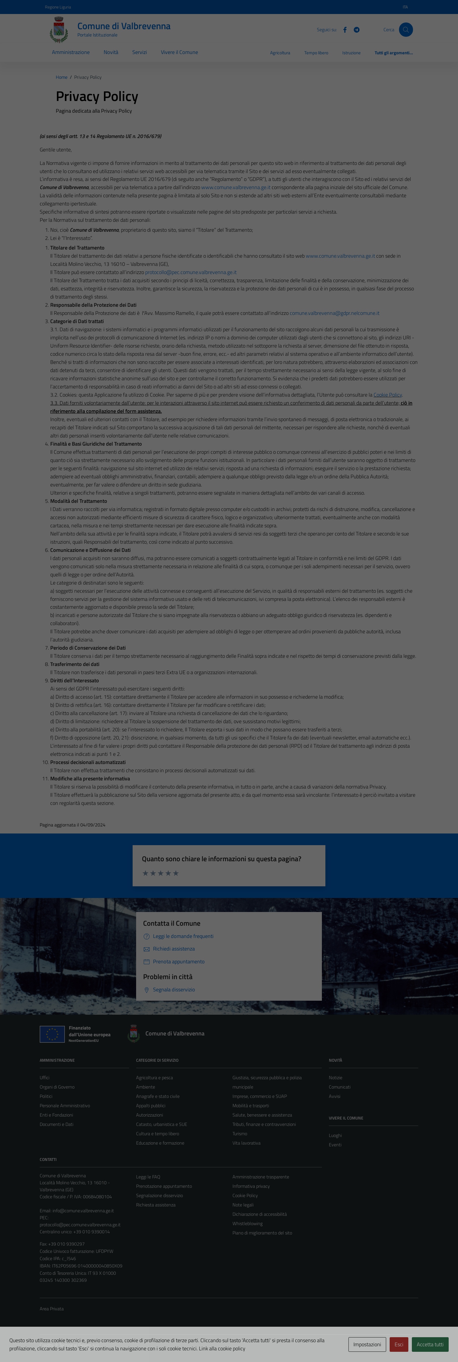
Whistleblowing (248, 1223)
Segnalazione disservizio (159, 1195)
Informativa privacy (251, 1186)
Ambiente (145, 1086)
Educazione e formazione (160, 1142)
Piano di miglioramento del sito (262, 1232)
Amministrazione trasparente (261, 1176)
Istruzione (351, 52)
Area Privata (52, 1308)
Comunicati (340, 1086)
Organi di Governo (57, 1086)
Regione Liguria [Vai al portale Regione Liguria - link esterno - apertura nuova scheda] (58, 7)
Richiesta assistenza (156, 1204)
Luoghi (335, 1135)
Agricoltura (280, 52)
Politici (46, 1096)
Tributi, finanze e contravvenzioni (264, 1124)
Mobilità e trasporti (251, 1105)
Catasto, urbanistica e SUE (161, 1124)
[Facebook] (342, 29)
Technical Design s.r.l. (79, 1345)
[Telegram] (354, 29)
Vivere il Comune (179, 52)
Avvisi (334, 1096)
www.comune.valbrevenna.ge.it (235, 187)
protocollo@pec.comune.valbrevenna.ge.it (191, 272)
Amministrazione (71, 52)
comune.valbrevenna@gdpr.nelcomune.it (334, 313)
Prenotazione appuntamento (164, 1186)
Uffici (44, 1077)
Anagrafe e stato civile (158, 1096)
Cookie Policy (388, 395)
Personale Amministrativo (65, 1105)
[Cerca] (406, 29)
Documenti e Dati (56, 1124)
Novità (111, 52)
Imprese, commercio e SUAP (260, 1096)
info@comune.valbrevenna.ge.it (83, 1210)
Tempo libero (316, 52)
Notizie (335, 1077)
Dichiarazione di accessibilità (260, 1214)
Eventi (335, 1144)
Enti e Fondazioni (56, 1114)
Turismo (240, 1133)
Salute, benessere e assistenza (262, 1114)
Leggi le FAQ (148, 1176)
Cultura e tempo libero (157, 1133)
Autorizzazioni (149, 1114)
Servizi (139, 52)
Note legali (243, 1204)
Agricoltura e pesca (154, 1077)
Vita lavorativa (247, 1142)
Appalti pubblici (150, 1105)
